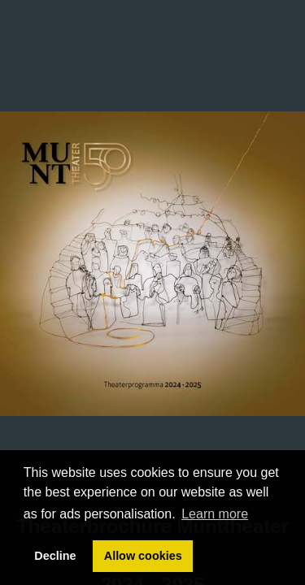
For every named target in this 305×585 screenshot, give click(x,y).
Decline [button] (55, 555)
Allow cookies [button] (143, 555)
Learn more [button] (214, 514)
